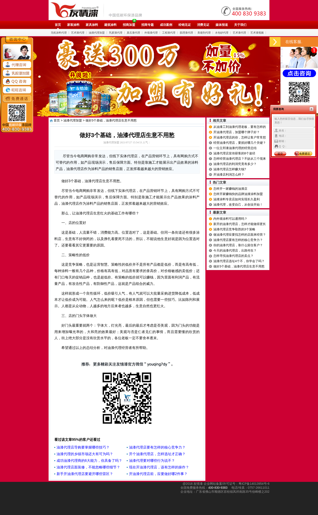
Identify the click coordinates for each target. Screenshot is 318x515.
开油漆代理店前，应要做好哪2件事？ (158, 474)
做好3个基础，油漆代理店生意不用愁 (239, 266)
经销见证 (184, 25)
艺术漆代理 (77, 32)
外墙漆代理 (151, 32)
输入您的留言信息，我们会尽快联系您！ (294, 122)
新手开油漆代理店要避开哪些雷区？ (85, 474)
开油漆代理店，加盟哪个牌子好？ (236, 132)
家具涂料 (92, 25)
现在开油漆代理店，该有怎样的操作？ (159, 467)
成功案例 (166, 25)
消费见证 (203, 25)
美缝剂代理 (204, 32)
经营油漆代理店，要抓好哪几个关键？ (239, 142)
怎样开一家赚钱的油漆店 (230, 188)
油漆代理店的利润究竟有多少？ (235, 164)
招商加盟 (129, 25)
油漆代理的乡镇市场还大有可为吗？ (85, 454)
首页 (58, 25)
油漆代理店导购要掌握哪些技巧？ (83, 447)
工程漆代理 (168, 32)
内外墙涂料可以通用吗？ (230, 218)
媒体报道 (222, 25)
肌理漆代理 (186, 32)
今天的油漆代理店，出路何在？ (235, 250)
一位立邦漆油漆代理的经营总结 (235, 148)
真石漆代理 (133, 32)
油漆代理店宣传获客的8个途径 (234, 153)
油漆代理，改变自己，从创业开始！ (238, 204)
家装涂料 (73, 25)
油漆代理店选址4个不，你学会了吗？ (239, 261)
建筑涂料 (110, 25)
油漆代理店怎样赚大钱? (229, 169)
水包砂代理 (221, 32)
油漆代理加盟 (97, 32)
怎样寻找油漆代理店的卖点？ (233, 256)
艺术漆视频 (257, 32)
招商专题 (147, 25)
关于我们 (240, 25)
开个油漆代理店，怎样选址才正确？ (157, 454)
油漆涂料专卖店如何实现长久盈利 (236, 199)
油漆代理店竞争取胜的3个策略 (234, 229)
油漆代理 (99, 10)
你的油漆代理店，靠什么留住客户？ (238, 245)
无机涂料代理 (59, 32)
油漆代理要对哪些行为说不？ (152, 460)
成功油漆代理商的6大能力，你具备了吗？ (89, 460)
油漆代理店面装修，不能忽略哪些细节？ (88, 467)
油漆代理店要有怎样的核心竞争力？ (157, 447)
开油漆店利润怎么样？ (228, 174)
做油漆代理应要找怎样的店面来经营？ (239, 234)
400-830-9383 (217, 487)
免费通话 (304, 153)
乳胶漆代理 (115, 32)
